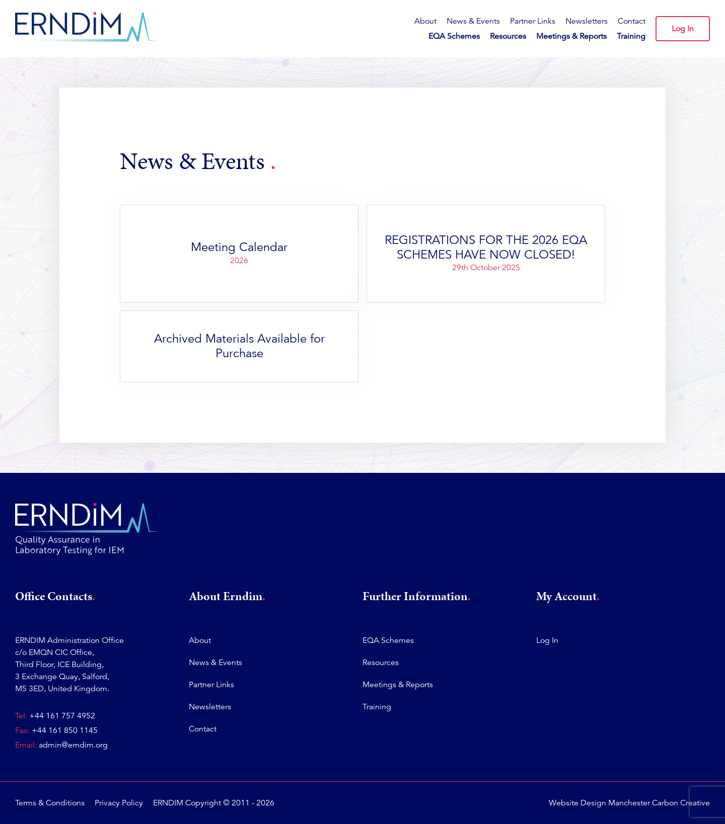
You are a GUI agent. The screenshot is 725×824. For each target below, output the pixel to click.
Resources (508, 36)
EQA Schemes (454, 36)
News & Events (473, 21)
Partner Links (532, 21)
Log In (683, 29)
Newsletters (586, 21)
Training (631, 36)
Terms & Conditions (50, 803)
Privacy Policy (119, 803)
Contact (631, 21)
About (425, 21)
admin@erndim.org (73, 745)
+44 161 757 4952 (62, 716)
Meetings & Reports (571, 36)
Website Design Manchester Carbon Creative (629, 803)
